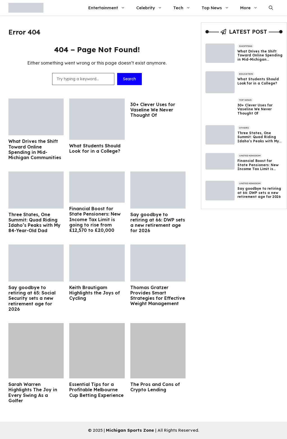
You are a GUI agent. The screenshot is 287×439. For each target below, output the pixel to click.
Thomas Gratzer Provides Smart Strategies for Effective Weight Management (157, 296)
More (251, 7)
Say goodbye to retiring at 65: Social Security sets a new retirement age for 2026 (31, 298)
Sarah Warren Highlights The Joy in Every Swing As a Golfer (32, 392)
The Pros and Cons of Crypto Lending (155, 387)
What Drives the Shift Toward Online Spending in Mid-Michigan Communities (34, 149)
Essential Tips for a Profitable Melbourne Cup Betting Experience (96, 390)
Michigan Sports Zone (130, 430)
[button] (271, 7)
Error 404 (24, 32)
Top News (218, 7)
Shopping (245, 46)
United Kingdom (250, 155)
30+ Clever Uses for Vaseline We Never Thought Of (152, 110)
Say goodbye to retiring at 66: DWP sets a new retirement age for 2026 (157, 223)
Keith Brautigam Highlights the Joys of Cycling (94, 293)
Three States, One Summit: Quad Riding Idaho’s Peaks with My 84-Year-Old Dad (34, 223)
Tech (184, 7)
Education (246, 73)
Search (129, 78)
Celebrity (152, 7)
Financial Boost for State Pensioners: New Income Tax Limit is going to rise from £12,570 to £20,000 (95, 219)
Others (244, 127)
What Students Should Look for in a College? (95, 148)
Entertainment (109, 7)
